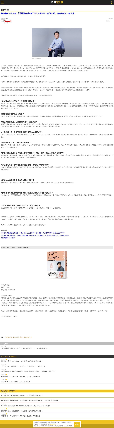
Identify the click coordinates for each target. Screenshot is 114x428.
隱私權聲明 (53, 424)
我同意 (77, 424)
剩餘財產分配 (28, 337)
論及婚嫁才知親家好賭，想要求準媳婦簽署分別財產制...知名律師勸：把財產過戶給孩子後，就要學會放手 (35, 235)
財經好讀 (7, 22)
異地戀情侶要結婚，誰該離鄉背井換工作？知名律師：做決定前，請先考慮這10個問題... (38, 13)
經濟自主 (20, 337)
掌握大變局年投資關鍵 (8, 238)
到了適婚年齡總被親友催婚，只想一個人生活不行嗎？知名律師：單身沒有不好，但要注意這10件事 (33, 233)
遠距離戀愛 (8, 337)
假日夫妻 (15, 337)
